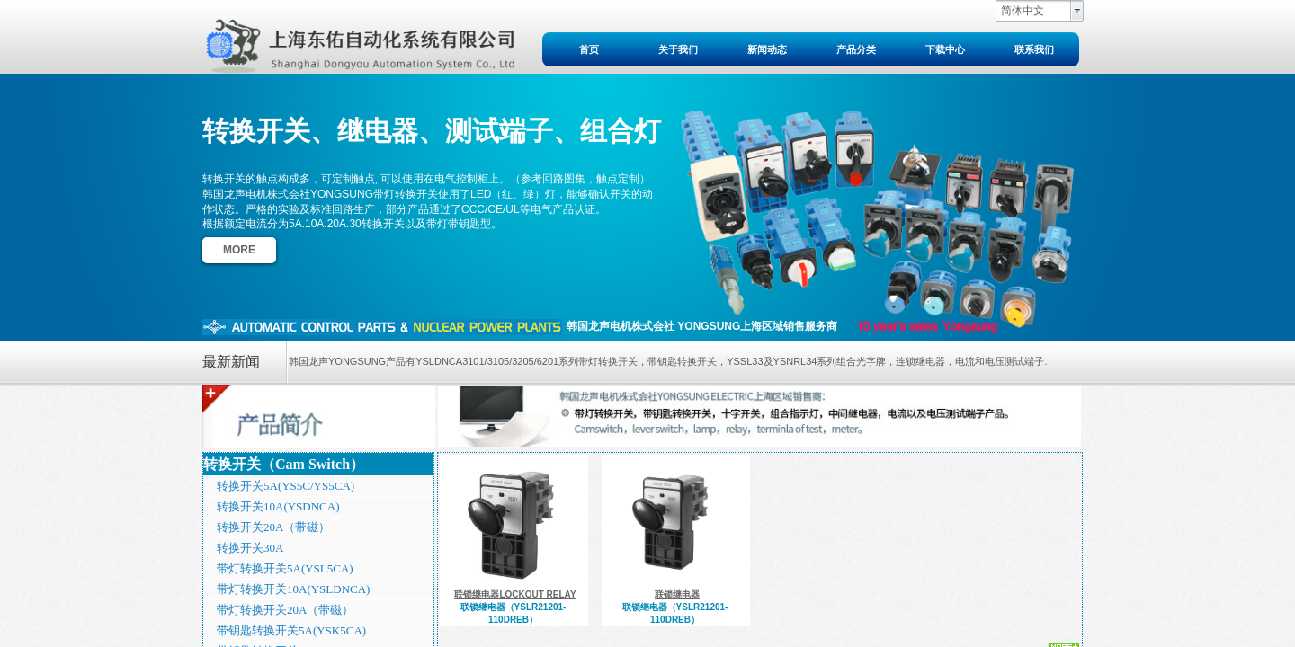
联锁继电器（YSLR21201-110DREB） (513, 613)
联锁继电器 (677, 594)
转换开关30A (250, 547)
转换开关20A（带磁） (273, 527)
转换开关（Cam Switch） (283, 464)
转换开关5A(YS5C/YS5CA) (285, 485)
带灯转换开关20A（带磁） (285, 609)
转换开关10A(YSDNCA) (278, 506)
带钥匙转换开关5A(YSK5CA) (291, 630)
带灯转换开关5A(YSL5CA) (285, 568)
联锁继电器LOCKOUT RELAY (515, 594)
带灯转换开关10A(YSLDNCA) (293, 589)
